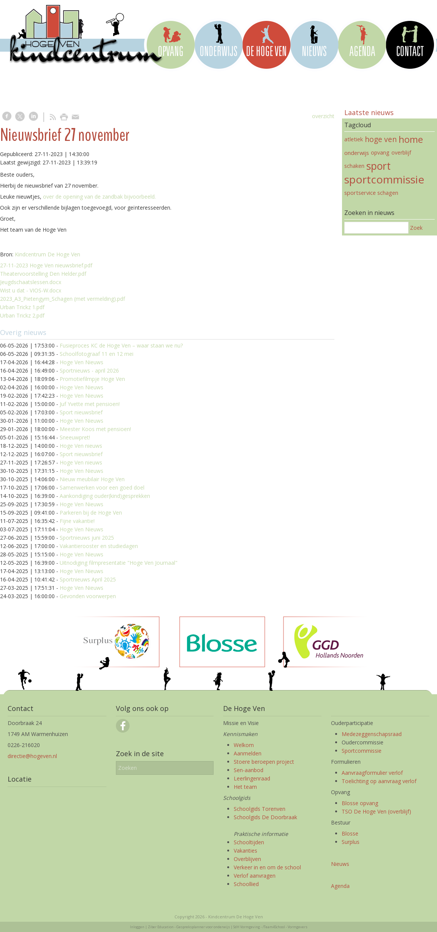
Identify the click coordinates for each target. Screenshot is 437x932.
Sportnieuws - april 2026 (89, 370)
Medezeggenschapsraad (372, 734)
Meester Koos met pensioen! (95, 429)
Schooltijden (249, 842)
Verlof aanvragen (255, 875)
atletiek (353, 139)
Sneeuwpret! (75, 437)
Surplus (350, 841)
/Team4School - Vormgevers (285, 926)
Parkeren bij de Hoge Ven (91, 512)
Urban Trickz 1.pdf (22, 307)
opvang (380, 152)
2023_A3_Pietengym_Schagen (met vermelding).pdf (62, 298)
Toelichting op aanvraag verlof (379, 781)
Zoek (416, 227)
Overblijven (247, 858)
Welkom (244, 745)
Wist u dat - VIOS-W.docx (30, 290)
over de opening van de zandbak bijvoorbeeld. (99, 196)
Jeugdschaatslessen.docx (30, 282)
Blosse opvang (360, 803)
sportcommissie (384, 179)
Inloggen (137, 926)
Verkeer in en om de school (267, 867)
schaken (354, 165)
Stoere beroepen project (264, 761)
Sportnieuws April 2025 (88, 579)
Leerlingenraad (252, 778)
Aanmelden (247, 753)
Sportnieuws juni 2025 (87, 537)
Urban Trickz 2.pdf (22, 315)
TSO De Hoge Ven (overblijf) (376, 811)
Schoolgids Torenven (259, 808)
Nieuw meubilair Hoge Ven (92, 479)
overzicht (323, 116)
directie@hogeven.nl (32, 756)
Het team (245, 786)
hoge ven (381, 139)
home (411, 139)
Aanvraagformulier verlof (372, 772)
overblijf (401, 152)
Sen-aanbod (248, 770)
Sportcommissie (362, 750)
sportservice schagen (371, 192)
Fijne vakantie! (77, 520)
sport (378, 166)
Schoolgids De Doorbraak (265, 817)
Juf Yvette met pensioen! (90, 404)
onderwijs (356, 152)
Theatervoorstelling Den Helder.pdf (43, 273)
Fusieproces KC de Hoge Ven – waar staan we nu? (121, 345)
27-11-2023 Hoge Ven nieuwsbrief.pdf (46, 265)
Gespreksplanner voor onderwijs (203, 926)
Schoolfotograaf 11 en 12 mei (96, 353)
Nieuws (340, 863)
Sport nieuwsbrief (81, 412)
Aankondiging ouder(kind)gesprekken (105, 495)
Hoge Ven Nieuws (81, 362)
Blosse (350, 833)
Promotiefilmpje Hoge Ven (92, 378)
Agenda (340, 885)
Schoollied (246, 884)
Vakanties (245, 850)
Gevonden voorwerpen (88, 596)
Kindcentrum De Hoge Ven (47, 254)
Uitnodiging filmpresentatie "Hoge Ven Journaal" (118, 562)
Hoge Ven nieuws (81, 445)
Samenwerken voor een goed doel (102, 487)
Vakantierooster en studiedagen (99, 546)
